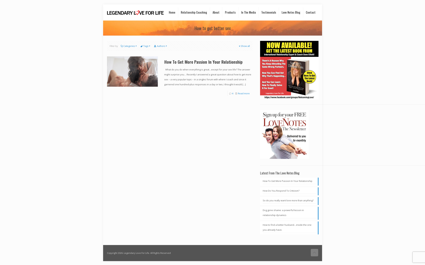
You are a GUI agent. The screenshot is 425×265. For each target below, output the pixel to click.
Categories (129, 46)
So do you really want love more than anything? (288, 200)
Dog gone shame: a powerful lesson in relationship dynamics (283, 213)
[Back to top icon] (314, 252)
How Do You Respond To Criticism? (281, 190)
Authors (161, 46)
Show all (244, 46)
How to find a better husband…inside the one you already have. (287, 227)
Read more (244, 93)
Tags (146, 46)
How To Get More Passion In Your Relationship (203, 62)
